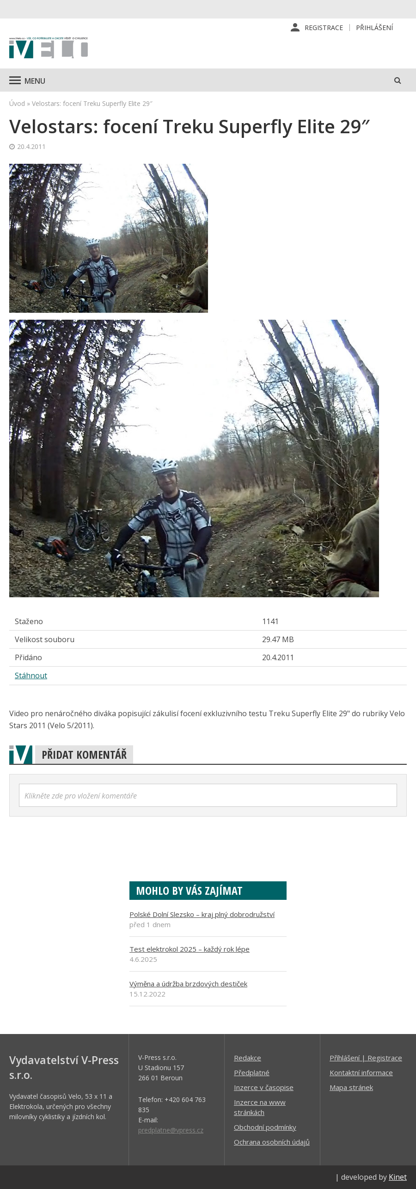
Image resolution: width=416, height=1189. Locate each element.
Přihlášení (374, 27)
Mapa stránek (351, 1087)
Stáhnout (31, 676)
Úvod (17, 103)
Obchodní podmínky (265, 1127)
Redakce (247, 1057)
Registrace (324, 27)
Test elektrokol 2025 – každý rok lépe (189, 949)
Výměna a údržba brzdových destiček (188, 983)
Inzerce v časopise (264, 1087)
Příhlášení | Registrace (366, 1057)
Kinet (398, 1177)
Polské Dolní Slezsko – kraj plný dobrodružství (202, 914)
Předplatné (251, 1072)
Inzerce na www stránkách (260, 1107)
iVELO (48, 48)
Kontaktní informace (361, 1072)
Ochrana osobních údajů (272, 1141)
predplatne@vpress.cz (170, 1130)
